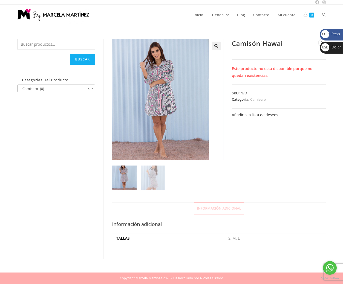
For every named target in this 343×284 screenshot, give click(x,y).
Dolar (331, 47)
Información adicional (219, 208)
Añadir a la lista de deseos (255, 114)
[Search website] (324, 15)
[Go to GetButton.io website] (330, 278)
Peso (330, 33)
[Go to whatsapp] (330, 268)
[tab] (219, 208)
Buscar (82, 59)
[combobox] (56, 88)
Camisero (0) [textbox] (55, 88)
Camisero (258, 99)
